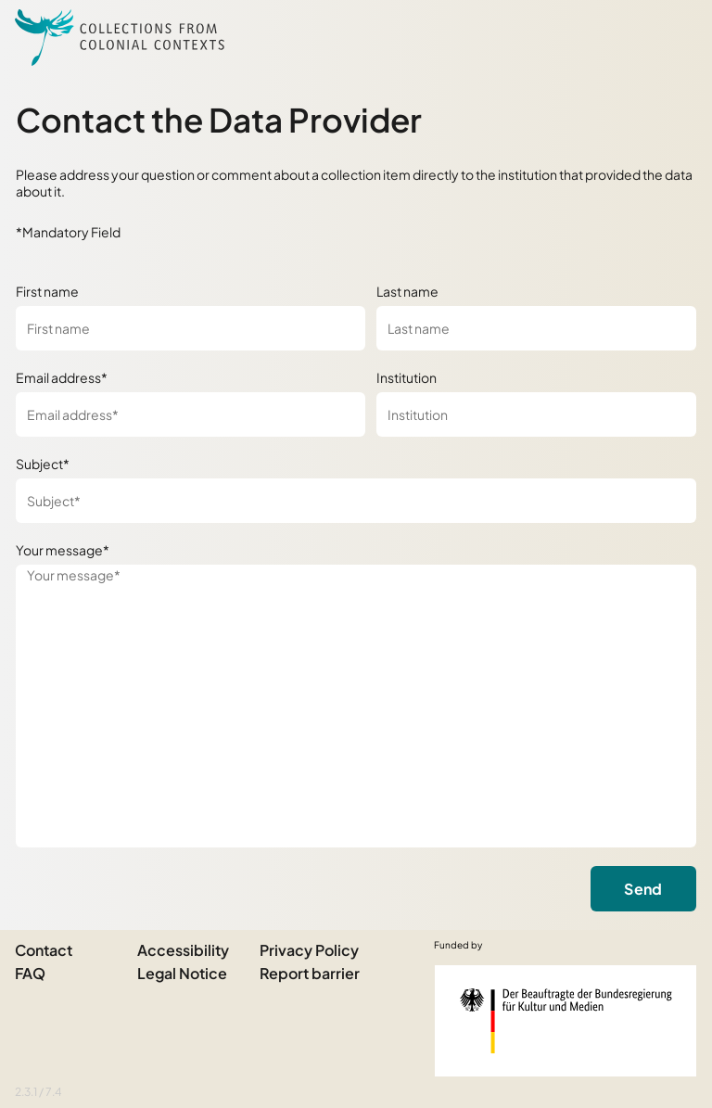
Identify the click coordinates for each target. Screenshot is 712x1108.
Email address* (62, 377)
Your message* (62, 549)
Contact (43, 950)
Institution (406, 377)
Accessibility (183, 950)
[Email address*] (190, 414)
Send (643, 888)
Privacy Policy (309, 950)
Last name (407, 291)
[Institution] (536, 414)
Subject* (43, 463)
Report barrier (310, 973)
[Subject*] (356, 500)
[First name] (190, 328)
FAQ (30, 973)
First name (47, 291)
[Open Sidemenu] (675, 37)
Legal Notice (182, 973)
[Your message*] (356, 706)
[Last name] (536, 328)
